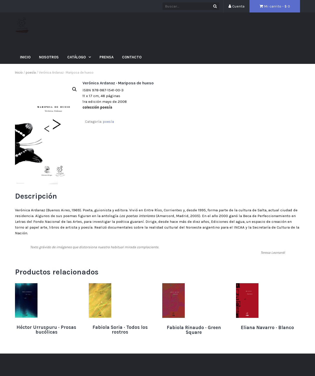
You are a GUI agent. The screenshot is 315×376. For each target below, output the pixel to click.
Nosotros (49, 57)
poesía (31, 72)
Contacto (132, 57)
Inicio (25, 57)
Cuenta (236, 6)
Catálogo (77, 57)
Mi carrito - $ (275, 6)
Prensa (107, 57)
